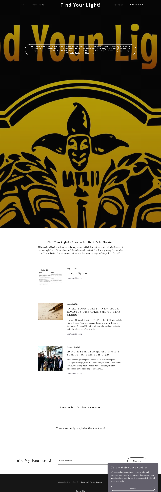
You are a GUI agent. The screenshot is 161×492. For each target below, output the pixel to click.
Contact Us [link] (38, 5)
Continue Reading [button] (74, 278)
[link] (80, 6)
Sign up (137, 461)
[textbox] (91, 461)
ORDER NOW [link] (136, 5)
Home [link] (23, 5)
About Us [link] (118, 5)
